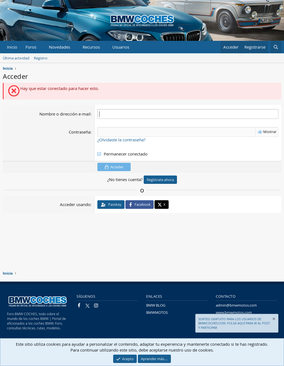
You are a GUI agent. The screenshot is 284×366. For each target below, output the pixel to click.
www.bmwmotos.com (234, 312)
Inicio (12, 47)
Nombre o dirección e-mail (64, 114)
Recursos (91, 47)
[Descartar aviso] (273, 319)
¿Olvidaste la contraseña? (121, 139)
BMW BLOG (155, 305)
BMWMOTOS (157, 312)
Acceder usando (75, 204)
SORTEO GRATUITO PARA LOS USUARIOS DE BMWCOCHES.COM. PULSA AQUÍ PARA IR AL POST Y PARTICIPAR (234, 323)
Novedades (59, 47)
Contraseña (79, 132)
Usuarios (120, 47)
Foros (31, 47)
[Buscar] (275, 47)
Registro (40, 58)
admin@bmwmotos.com (236, 305)
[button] (41, 47)
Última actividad (16, 58)
